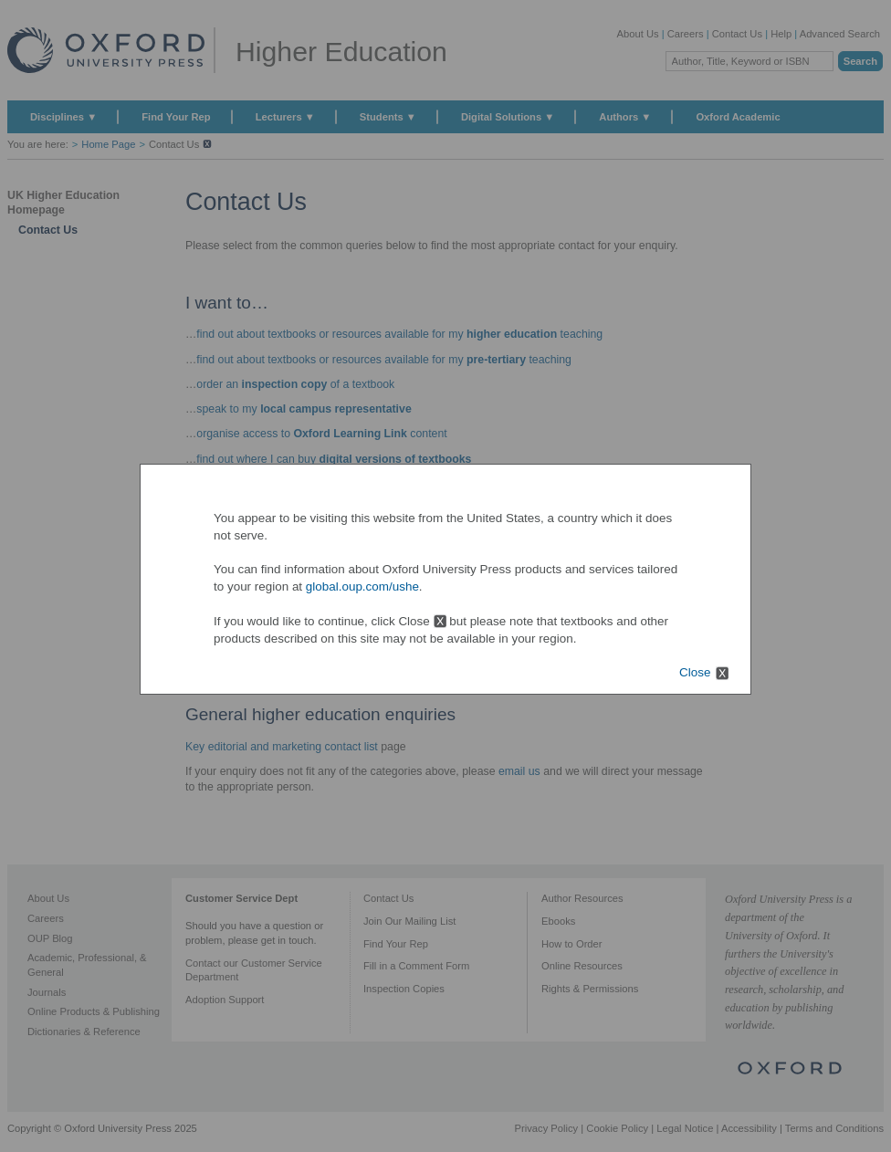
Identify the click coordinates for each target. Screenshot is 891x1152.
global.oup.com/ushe (362, 586)
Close (694, 672)
